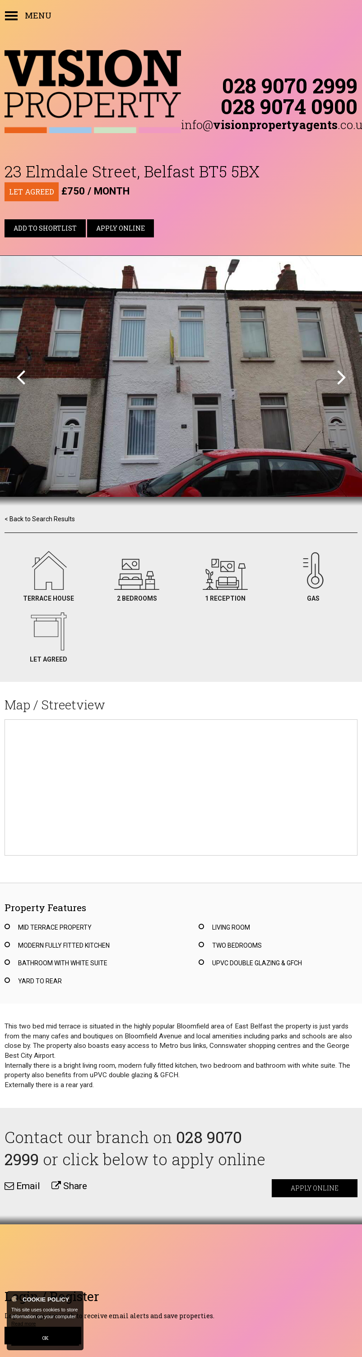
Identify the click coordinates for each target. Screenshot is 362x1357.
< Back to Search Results (40, 519)
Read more (23, 1323)
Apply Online (120, 228)
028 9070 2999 (289, 85)
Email (22, 1186)
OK (45, 1337)
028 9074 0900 (289, 106)
